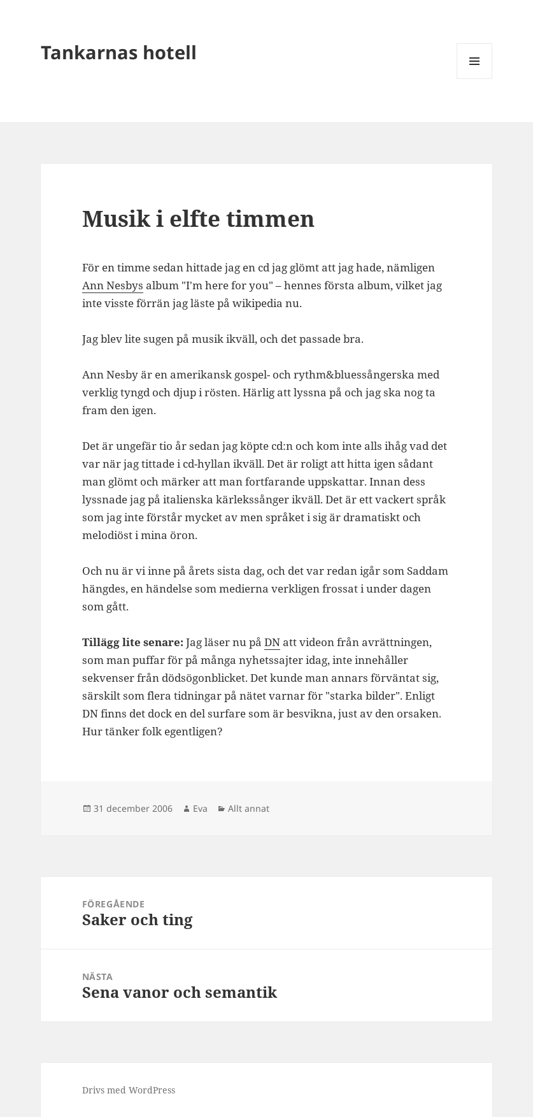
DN (272, 642)
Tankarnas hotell (119, 52)
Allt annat (248, 808)
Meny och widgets (474, 78)
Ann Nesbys (112, 285)
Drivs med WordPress (128, 1090)
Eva (200, 808)
